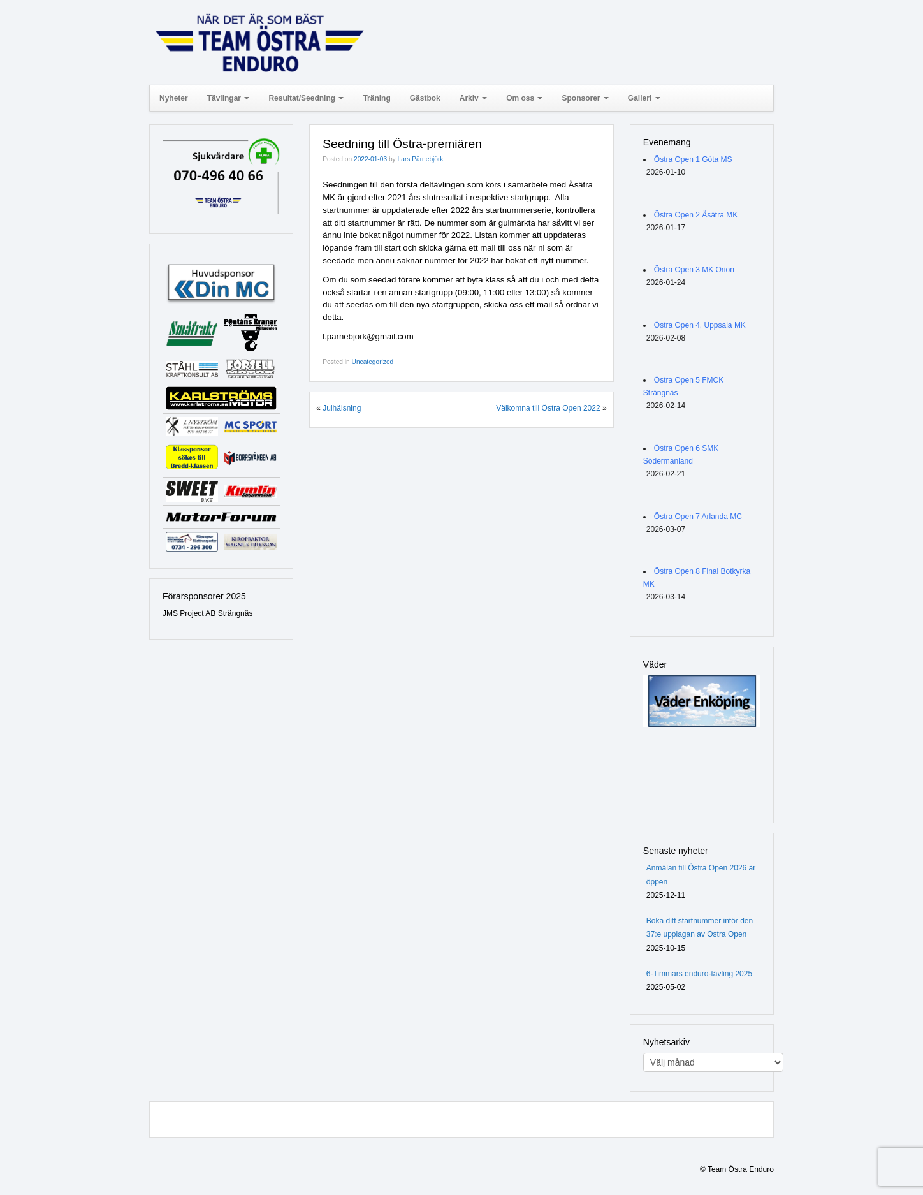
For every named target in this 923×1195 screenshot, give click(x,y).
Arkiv (473, 98)
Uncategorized (373, 361)
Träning (376, 98)
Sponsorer (585, 98)
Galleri (644, 98)
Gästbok (425, 98)
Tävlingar (228, 98)
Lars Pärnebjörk (421, 159)
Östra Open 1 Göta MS (693, 159)
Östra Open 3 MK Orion (694, 269)
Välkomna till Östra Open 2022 (548, 408)
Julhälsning (342, 408)
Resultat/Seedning (306, 98)
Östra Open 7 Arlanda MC (698, 516)
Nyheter (173, 98)
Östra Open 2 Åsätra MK (696, 214)
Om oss (524, 98)
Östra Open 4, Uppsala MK (700, 325)
